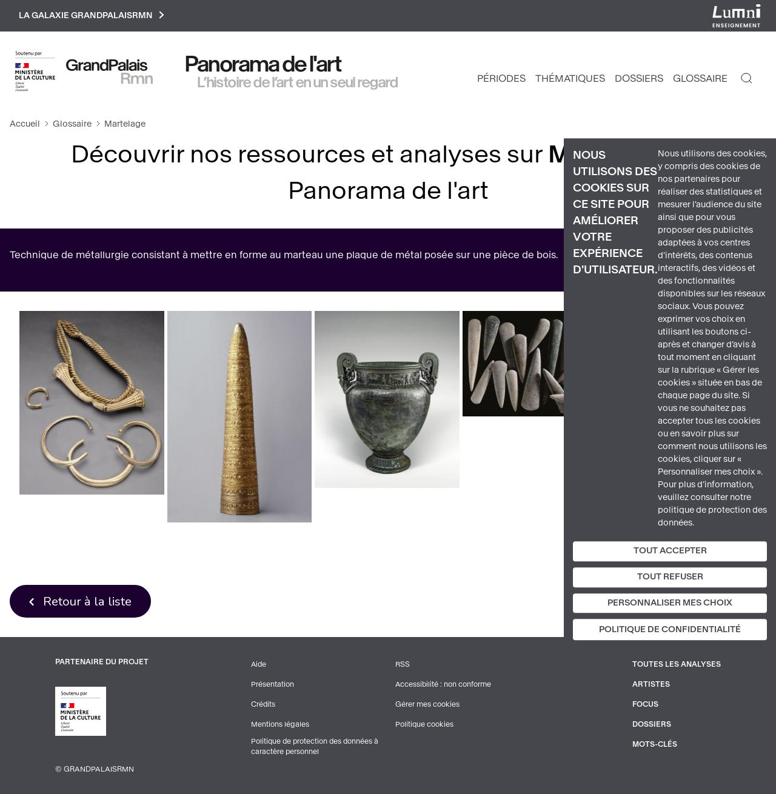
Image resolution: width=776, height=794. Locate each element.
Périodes (501, 79)
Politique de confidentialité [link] (670, 630)
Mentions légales (280, 724)
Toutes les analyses (676, 666)
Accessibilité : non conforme (443, 685)
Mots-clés (655, 743)
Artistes (651, 685)
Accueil (25, 124)
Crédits (263, 705)
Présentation (272, 685)
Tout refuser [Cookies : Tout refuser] (670, 576)
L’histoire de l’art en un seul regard (298, 83)
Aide (259, 666)
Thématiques (570, 79)
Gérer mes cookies (427, 705)
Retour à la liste (88, 601)
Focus (645, 705)
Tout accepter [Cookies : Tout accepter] (670, 550)
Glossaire (700, 79)
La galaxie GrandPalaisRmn (93, 16)
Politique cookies (424, 724)
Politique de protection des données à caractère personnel (316, 747)
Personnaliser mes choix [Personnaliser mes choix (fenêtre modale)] (669, 602)
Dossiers (639, 79)
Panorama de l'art (264, 65)
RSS (402, 666)
